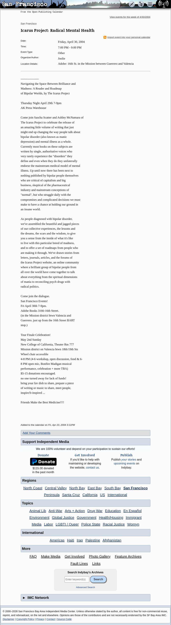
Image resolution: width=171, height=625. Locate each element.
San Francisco (29, 23)
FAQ (33, 556)
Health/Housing (111, 518)
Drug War (94, 511)
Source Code (64, 619)
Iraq (80, 540)
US (102, 495)
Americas (57, 540)
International (117, 495)
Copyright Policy (25, 619)
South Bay (112, 488)
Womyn (133, 524)
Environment (39, 518)
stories (128, 459)
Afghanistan (112, 540)
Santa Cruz (71, 495)
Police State (90, 524)
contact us (92, 467)
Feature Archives (128, 556)
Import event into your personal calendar (127, 37)
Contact (51, 619)
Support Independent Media (45, 442)
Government (86, 518)
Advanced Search (85, 587)
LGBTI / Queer (67, 524)
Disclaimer (8, 619)
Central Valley (56, 488)
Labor (48, 524)
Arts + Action (75, 511)
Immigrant (134, 518)
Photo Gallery (99, 556)
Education (113, 511)
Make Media (50, 556)
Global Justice (63, 518)
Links (96, 564)
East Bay (95, 488)
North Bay (77, 488)
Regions (29, 480)
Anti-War (55, 511)
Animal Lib (37, 511)
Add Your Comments (36, 433)
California (89, 495)
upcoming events (124, 463)
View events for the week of (130, 17)
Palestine (92, 540)
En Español (132, 511)
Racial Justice (114, 524)
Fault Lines (79, 564)
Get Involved (75, 556)
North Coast (32, 488)
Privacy (40, 619)
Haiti (70, 540)
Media (36, 524)
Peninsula (51, 495)
